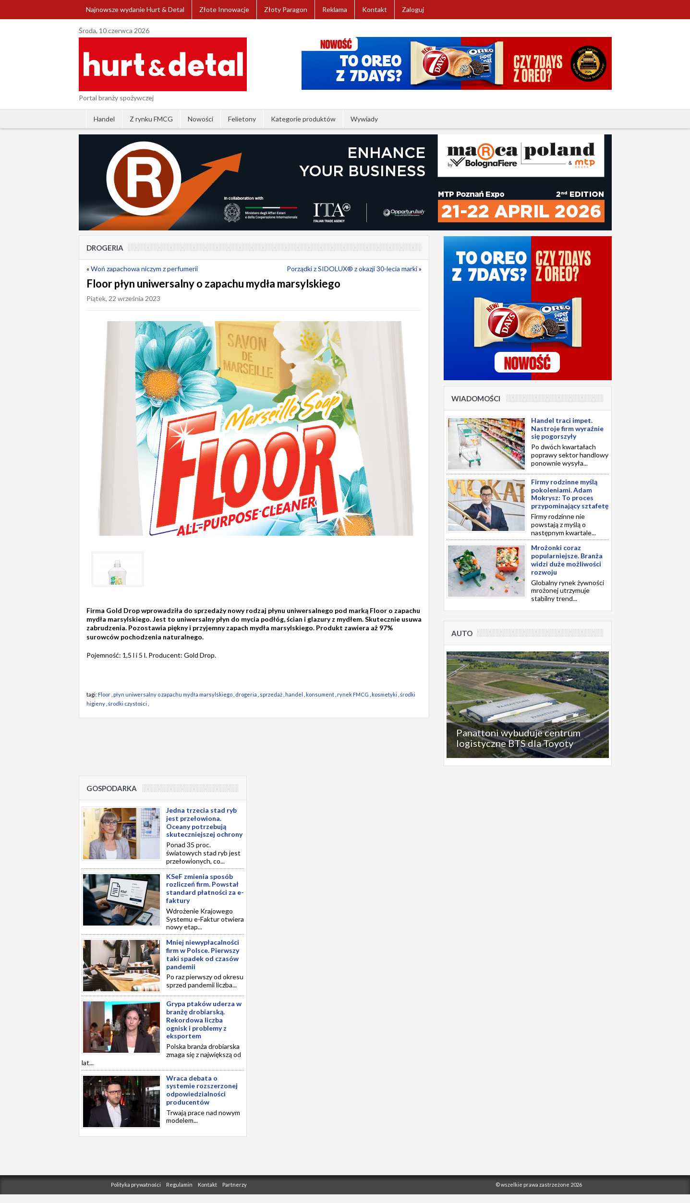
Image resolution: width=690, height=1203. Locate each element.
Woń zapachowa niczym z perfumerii (144, 269)
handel (294, 694)
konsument (320, 694)
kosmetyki (384, 694)
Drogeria (104, 247)
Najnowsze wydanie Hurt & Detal (135, 9)
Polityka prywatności (136, 1184)
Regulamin (179, 1184)
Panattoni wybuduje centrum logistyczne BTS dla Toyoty (518, 738)
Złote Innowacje (224, 9)
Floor (104, 694)
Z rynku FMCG (151, 119)
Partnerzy (234, 1184)
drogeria (246, 694)
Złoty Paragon (285, 9)
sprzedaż (271, 694)
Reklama (334, 9)
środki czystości (127, 703)
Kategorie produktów (303, 119)
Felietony (242, 119)
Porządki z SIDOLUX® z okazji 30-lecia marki (352, 269)
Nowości (200, 119)
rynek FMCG (353, 694)
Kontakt (374, 9)
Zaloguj (413, 9)
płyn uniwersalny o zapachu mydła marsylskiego (172, 694)
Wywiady (364, 119)
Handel (104, 119)
